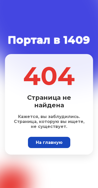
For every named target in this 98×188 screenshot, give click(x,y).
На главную (49, 142)
